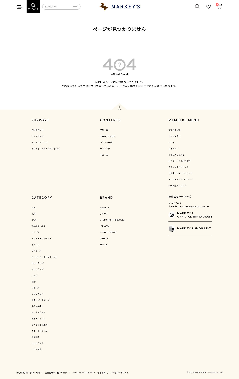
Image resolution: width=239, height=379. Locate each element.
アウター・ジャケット (41, 238)
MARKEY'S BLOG (107, 136)
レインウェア (37, 293)
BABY (34, 219)
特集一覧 (104, 129)
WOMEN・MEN (38, 226)
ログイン (172, 142)
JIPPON (103, 213)
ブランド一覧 (106, 142)
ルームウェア (37, 269)
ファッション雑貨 (39, 324)
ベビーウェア (37, 343)
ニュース (104, 154)
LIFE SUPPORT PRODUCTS (112, 219)
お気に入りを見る (176, 154)
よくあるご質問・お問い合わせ (45, 148)
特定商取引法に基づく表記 (28, 372)
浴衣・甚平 (36, 306)
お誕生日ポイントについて (180, 173)
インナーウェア (38, 312)
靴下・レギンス (38, 318)
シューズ (35, 287)
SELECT (103, 244)
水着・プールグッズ (40, 300)
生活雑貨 (36, 337)
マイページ (173, 148)
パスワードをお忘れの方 (179, 160)
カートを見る (174, 136)
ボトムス (36, 244)
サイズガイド (37, 136)
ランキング (105, 148)
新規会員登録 (174, 129)
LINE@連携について (177, 185)
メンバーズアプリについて (180, 179)
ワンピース (36, 250)
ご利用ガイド (37, 129)
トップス (36, 232)
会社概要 (101, 372)
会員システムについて (178, 167)
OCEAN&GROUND (108, 232)
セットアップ (37, 263)
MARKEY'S (104, 207)
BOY (34, 213)
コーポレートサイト (120, 372)
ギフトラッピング (39, 142)
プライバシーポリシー (82, 372)
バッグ (35, 275)
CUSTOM (104, 238)
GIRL (34, 207)
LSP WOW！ (105, 226)
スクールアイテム (39, 330)
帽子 (34, 281)
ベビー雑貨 (36, 349)
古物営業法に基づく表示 (56, 372)
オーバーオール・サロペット (44, 256)
